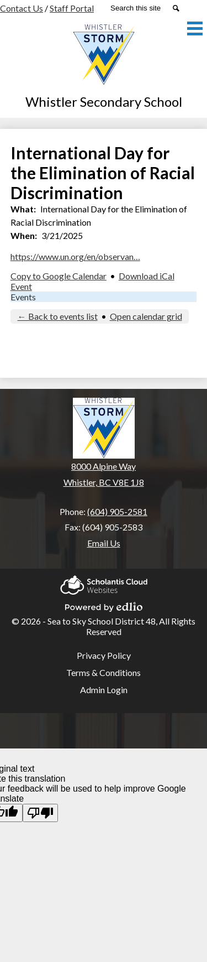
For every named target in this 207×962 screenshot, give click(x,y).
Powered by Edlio (103, 605)
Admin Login (104, 689)
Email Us (103, 543)
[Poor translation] (40, 813)
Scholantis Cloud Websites (104, 583)
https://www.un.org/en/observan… (75, 256)
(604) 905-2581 (117, 511)
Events (23, 297)
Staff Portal (72, 8)
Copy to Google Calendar (58, 276)
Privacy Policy (104, 655)
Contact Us (21, 8)
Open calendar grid (146, 316)
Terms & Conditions (103, 672)
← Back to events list (58, 316)
